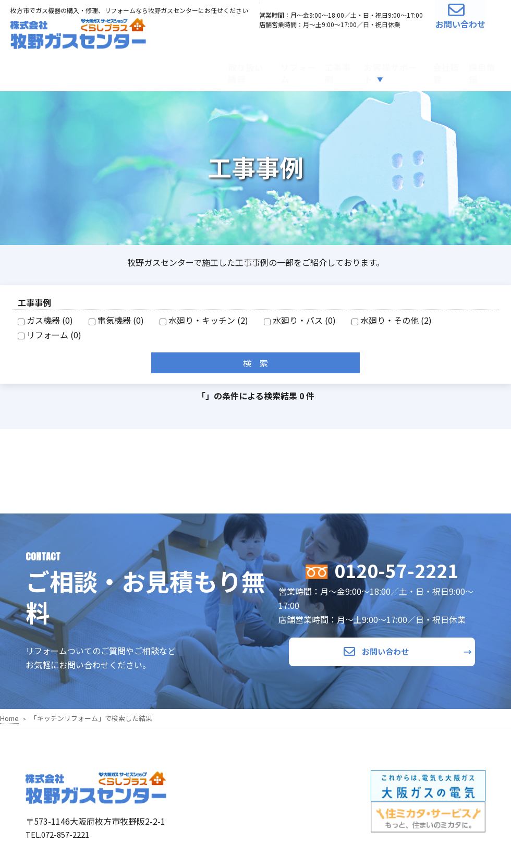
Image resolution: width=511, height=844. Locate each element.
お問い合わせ (446, 26)
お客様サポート (336, 71)
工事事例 (266, 71)
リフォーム (206, 71)
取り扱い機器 (136, 71)
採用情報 (473, 71)
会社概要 (417, 71)
